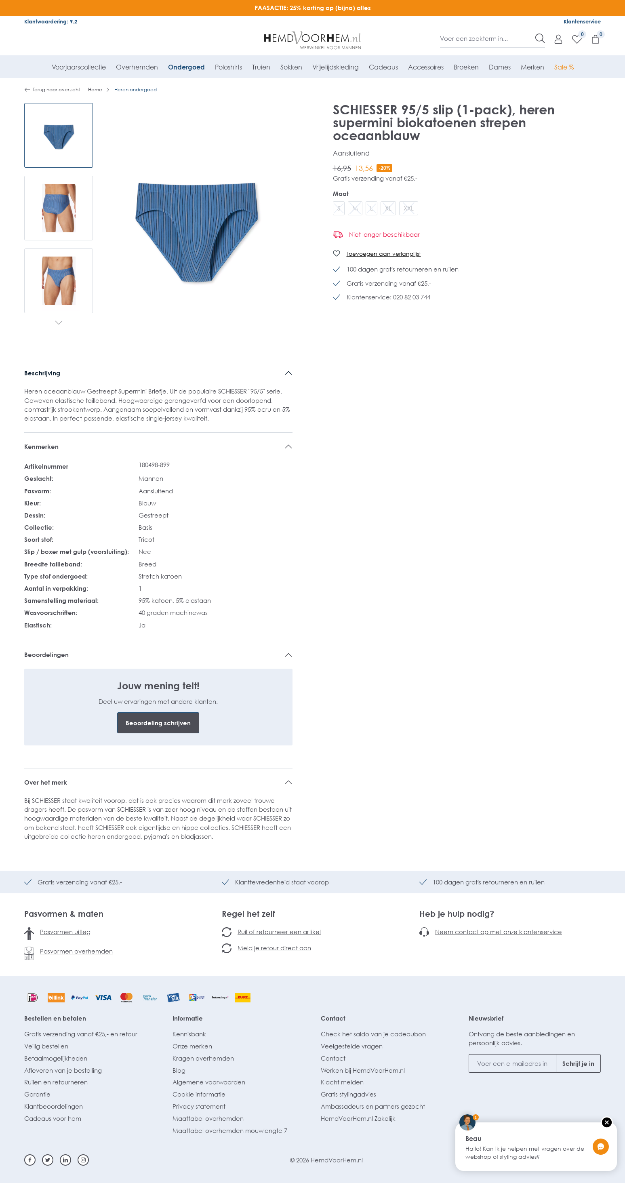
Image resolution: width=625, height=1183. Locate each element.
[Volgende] (59, 323)
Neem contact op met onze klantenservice (498, 931)
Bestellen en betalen (55, 1018)
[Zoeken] (540, 38)
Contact (333, 1018)
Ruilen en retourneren (56, 1082)
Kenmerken (41, 446)
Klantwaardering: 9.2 (50, 21)
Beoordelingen (46, 654)
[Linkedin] (65, 1160)
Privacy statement (199, 1106)
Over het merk (45, 782)
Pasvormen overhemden (76, 951)
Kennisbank (189, 1034)
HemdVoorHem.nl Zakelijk (358, 1118)
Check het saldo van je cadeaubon (373, 1034)
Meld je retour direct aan (274, 947)
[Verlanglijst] (573, 39)
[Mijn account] (554, 39)
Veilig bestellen (46, 1046)
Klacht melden (342, 1082)
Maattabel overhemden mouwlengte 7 (230, 1130)
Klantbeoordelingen (53, 1106)
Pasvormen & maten (63, 913)
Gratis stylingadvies (348, 1094)
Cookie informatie (199, 1094)
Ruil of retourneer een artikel (279, 931)
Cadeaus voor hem (52, 1118)
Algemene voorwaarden (209, 1082)
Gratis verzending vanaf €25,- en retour (80, 1034)
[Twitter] (47, 1160)
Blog (179, 1070)
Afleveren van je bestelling (63, 1070)
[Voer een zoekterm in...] (488, 38)
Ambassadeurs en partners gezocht (373, 1106)
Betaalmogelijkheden (55, 1058)
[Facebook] (30, 1160)
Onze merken (192, 1046)
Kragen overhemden (203, 1058)
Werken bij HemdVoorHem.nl (363, 1070)
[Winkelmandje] (591, 39)
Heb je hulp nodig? (456, 913)
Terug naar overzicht (52, 89)
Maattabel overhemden (208, 1118)
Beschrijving (42, 373)
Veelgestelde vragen (352, 1046)
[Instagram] (83, 1160)
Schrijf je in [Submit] (578, 1063)
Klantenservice (582, 21)
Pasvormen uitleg (65, 931)
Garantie (37, 1094)
